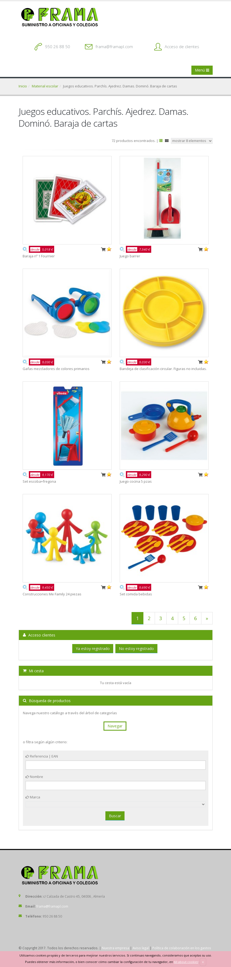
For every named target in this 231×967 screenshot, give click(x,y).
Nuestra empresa (115, 948)
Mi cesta (33, 670)
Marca (33, 797)
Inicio (23, 86)
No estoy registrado (136, 648)
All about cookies (186, 962)
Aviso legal (141, 948)
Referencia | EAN (42, 756)
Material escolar (45, 86)
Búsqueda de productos (47, 700)
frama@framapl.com (114, 46)
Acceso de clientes (182, 46)
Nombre (34, 776)
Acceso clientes (39, 635)
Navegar (115, 725)
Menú (202, 70)
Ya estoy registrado (93, 648)
